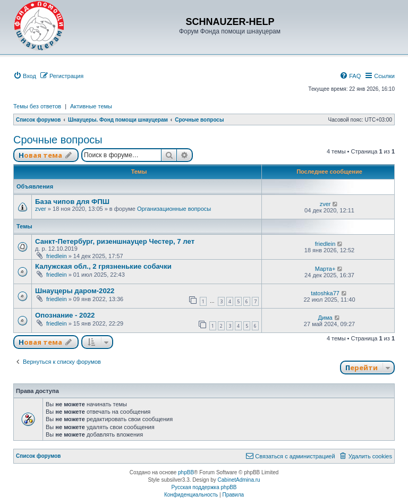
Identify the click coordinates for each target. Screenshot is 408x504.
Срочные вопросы (58, 140)
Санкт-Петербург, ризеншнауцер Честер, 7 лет (114, 241)
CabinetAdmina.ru (239, 480)
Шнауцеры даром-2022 (74, 291)
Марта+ (325, 269)
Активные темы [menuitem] (91, 106)
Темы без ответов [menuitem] (37, 106)
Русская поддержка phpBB (203, 487)
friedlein (56, 256)
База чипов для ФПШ (72, 202)
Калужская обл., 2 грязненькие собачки (103, 266)
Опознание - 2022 (65, 315)
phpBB (186, 472)
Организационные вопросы (174, 209)
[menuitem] (24, 76)
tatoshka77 (325, 293)
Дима (325, 317)
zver (40, 209)
